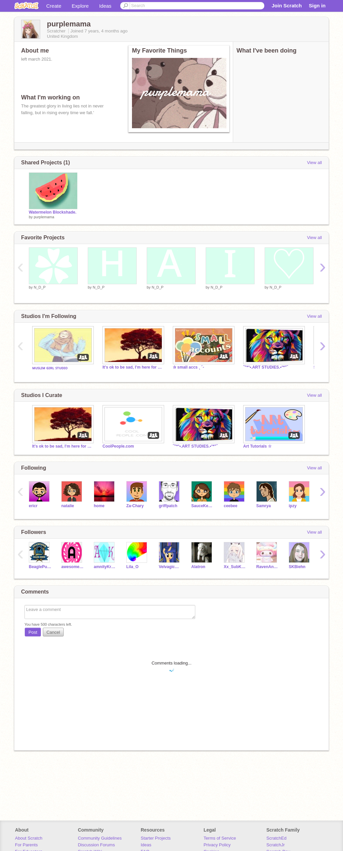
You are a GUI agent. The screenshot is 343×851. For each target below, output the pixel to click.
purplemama (44, 217)
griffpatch (168, 506)
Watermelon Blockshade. (52, 212)
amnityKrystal (105, 566)
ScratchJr (275, 844)
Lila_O (132, 566)
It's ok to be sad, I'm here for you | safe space (132, 367)
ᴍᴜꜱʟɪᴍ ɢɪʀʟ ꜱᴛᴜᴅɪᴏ (50, 368)
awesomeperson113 (72, 566)
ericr (33, 506)
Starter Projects (156, 838)
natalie (67, 506)
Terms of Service (220, 838)
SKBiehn (297, 566)
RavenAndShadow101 (267, 566)
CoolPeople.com (118, 446)
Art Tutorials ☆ (257, 446)
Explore (80, 6)
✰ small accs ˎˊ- (188, 367)
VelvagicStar (170, 566)
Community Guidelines (100, 838)
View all (314, 162)
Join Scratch (287, 5)
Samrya (263, 506)
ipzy (292, 506)
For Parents (26, 844)
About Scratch (29, 838)
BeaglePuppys (40, 566)
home (99, 506)
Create (53, 6)
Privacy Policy (217, 844)
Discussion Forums (96, 844)
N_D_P (40, 287)
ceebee (230, 506)
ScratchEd (276, 838)
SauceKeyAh (202, 506)
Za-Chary (135, 506)
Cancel (53, 632)
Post (32, 632)
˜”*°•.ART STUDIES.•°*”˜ (265, 367)
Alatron (198, 566)
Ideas (105, 6)
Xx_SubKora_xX (235, 566)
